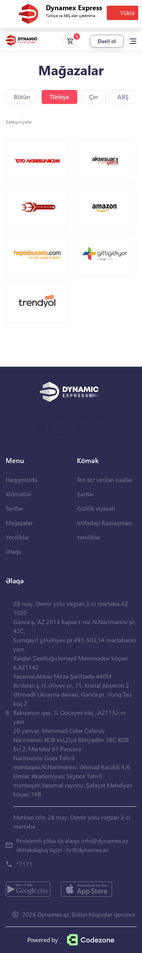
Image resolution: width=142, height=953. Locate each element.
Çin (93, 97)
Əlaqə (13, 551)
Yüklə (127, 13)
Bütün (22, 97)
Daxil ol (107, 41)
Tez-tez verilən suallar (105, 479)
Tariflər (14, 508)
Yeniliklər (18, 537)
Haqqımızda (21, 479)
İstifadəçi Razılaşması (104, 523)
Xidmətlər (18, 494)
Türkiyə (59, 97)
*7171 (24, 864)
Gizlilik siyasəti (96, 508)
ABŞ (123, 97)
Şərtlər (85, 494)
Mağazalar (19, 523)
